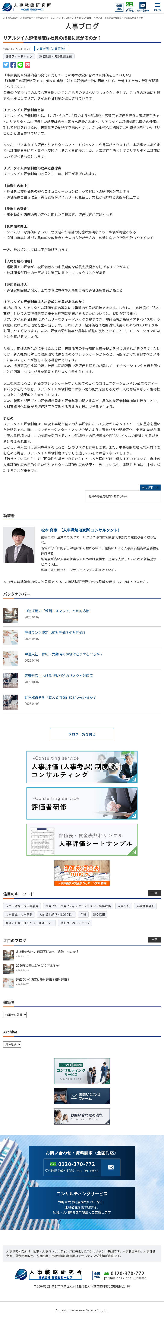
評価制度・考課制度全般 (55, 56)
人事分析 (124, 906)
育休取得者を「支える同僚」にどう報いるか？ (60, 697)
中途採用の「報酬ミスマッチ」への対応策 (57, 610)
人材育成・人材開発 (19, 914)
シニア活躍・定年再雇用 (22, 906)
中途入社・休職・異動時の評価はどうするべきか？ (64, 654)
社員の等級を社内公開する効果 (108, 496)
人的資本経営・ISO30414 (56, 914)
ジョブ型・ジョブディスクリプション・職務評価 (78, 906)
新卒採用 (99, 914)
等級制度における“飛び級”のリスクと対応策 (59, 675)
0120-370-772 (76, 1164)
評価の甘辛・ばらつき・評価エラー (29, 923)
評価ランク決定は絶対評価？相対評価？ (55, 632)
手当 (83, 914)
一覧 (154, 893)
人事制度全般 (145, 906)
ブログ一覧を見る (82, 734)
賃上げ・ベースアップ (75, 923)
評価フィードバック (19, 56)
